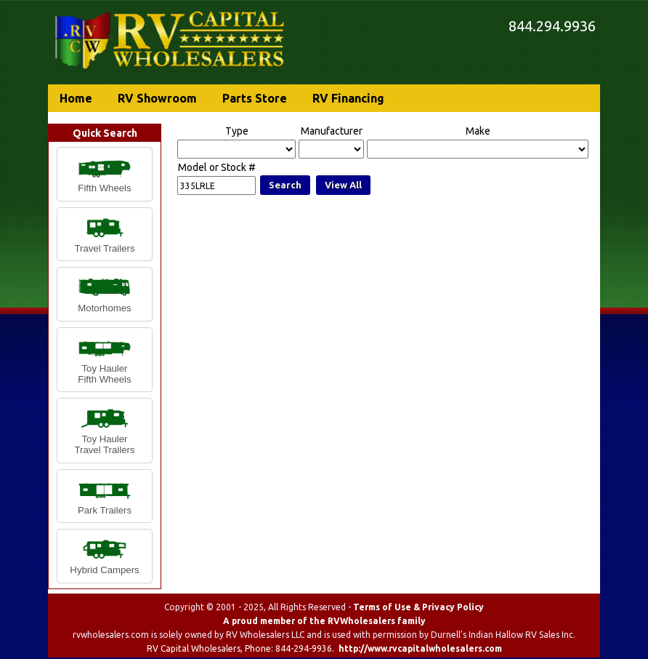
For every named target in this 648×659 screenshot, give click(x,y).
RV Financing (348, 98)
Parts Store (254, 98)
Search (285, 185)
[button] (105, 174)
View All (343, 185)
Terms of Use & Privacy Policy (418, 607)
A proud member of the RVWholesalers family (324, 621)
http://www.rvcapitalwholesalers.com (420, 648)
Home (76, 98)
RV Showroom (157, 98)
